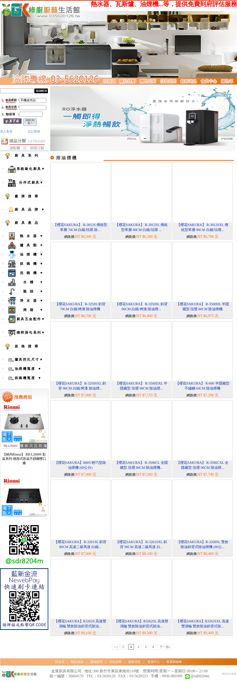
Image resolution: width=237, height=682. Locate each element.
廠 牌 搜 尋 (25, 196)
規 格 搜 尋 (25, 347)
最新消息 (134, 662)
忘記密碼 (34, 131)
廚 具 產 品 (25, 223)
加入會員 (6, 131)
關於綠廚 (77, 662)
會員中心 (153, 662)
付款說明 (115, 662)
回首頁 (59, 662)
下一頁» (165, 647)
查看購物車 (174, 662)
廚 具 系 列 (25, 156)
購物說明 (96, 662)
